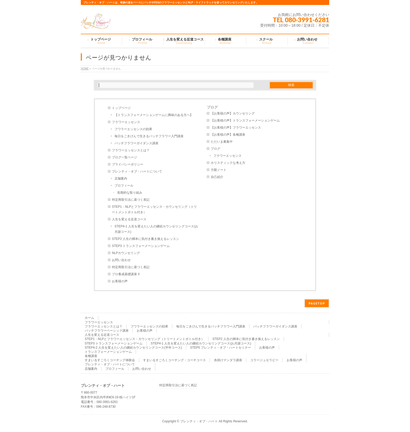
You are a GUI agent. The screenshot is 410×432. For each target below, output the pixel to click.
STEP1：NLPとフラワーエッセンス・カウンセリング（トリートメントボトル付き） (154, 209)
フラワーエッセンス (126, 122)
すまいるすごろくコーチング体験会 (110, 360)
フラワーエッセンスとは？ (131, 150)
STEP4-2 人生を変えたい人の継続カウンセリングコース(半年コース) (133, 347)
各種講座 (91, 356)
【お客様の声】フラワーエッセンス (236, 127)
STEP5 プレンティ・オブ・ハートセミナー (220, 347)
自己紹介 (217, 177)
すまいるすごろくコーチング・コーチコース (174, 360)
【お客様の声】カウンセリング (233, 113)
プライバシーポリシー (127, 164)
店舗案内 (121, 178)
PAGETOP (317, 303)
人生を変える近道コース (129, 219)
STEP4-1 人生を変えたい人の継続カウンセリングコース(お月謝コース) (156, 229)
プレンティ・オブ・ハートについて (137, 171)
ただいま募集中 (222, 141)
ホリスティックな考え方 (228, 163)
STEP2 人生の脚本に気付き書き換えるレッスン (145, 239)
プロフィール (124, 185)
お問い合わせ (121, 260)
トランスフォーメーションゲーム (108, 352)
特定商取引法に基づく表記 (131, 199)
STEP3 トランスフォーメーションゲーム (141, 246)
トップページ (121, 108)
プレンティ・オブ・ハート (199, 421)
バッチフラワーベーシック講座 (107, 330)
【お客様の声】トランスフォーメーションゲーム (245, 120)
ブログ (215, 149)
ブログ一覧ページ (124, 157)
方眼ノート (218, 170)
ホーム (89, 318)
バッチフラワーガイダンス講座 (136, 143)
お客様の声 (120, 281)
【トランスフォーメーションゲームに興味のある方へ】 (154, 115)
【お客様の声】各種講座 (228, 134)
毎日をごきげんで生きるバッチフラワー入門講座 (149, 136)
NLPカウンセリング (126, 253)
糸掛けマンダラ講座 (228, 360)
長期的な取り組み (129, 192)
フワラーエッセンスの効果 (133, 129)
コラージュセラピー (264, 360)
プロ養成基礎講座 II (126, 274)
